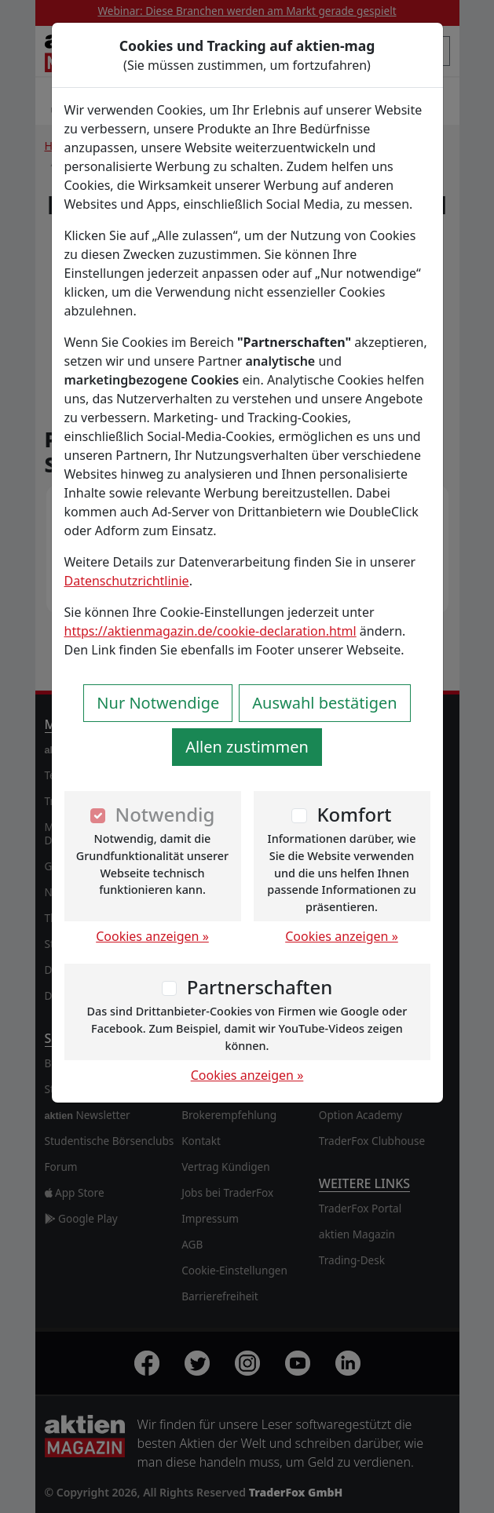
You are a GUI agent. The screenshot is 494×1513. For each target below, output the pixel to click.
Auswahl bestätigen (324, 702)
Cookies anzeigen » (152, 936)
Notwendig (165, 814)
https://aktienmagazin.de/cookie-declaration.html (210, 631)
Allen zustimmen (247, 746)
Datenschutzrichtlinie (126, 580)
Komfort (354, 814)
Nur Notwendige (158, 702)
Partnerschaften (260, 987)
